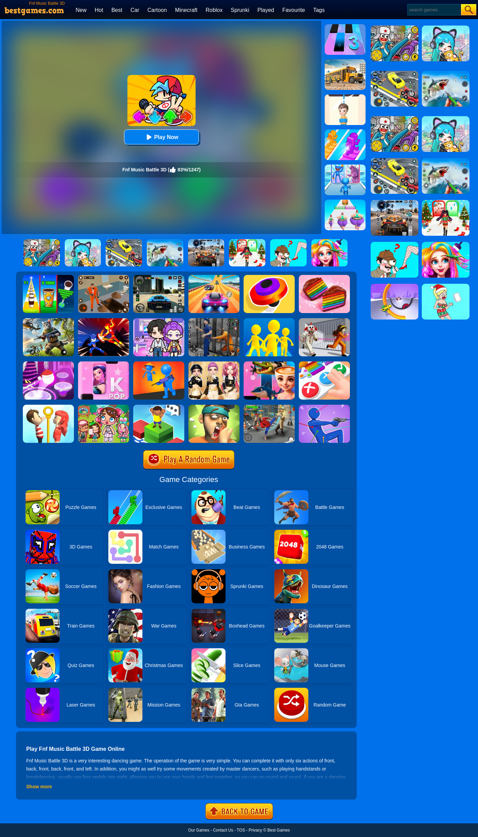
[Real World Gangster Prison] (214, 320)
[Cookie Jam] (324, 277)
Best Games (278, 830)
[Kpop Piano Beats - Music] (103, 363)
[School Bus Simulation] (345, 61)
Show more (39, 786)
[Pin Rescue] (48, 407)
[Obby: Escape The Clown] (324, 320)
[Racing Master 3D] (214, 277)
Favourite (293, 10)
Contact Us (223, 830)
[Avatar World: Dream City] (103, 407)
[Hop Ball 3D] (48, 363)
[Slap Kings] (214, 407)
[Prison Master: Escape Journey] (103, 277)
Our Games (198, 830)
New (81, 10)
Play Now (161, 137)
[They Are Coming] (158, 363)
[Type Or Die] (158, 407)
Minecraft (186, 10)
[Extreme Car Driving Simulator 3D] (158, 277)
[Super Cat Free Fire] (48, 320)
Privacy (255, 830)
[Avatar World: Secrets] (158, 320)
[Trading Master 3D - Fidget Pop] (324, 363)
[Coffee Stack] (48, 277)
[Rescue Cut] (345, 96)
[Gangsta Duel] (269, 407)
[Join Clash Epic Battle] (269, 320)
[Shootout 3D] (324, 407)
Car (134, 10)
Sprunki (240, 10)
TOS (241, 830)
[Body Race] (345, 202)
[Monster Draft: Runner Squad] (345, 167)
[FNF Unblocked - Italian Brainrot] (269, 363)
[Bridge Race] (345, 131)
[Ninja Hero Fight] (103, 320)
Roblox (213, 10)
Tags (319, 10)
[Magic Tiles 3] (345, 26)
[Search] (433, 9)
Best (116, 10)
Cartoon (157, 10)
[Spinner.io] (269, 277)
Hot (99, 10)
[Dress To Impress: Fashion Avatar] (214, 363)
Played (266, 10)
